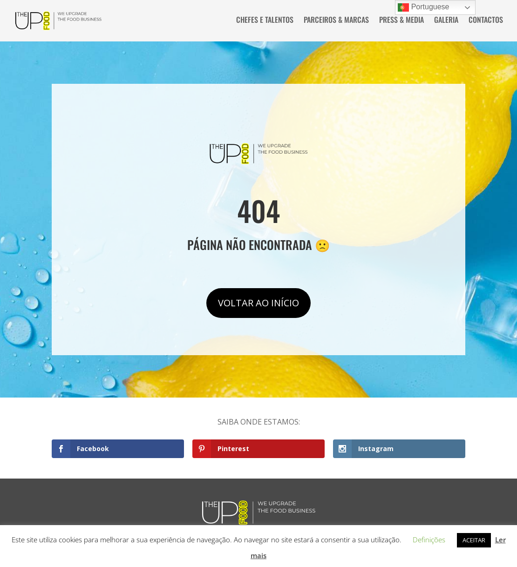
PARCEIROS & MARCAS (336, 20)
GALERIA (446, 20)
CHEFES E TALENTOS (264, 20)
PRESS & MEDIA (401, 20)
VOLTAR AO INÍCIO (258, 301)
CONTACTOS (486, 20)
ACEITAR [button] (474, 540)
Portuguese (423, 7)
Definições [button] (429, 539)
